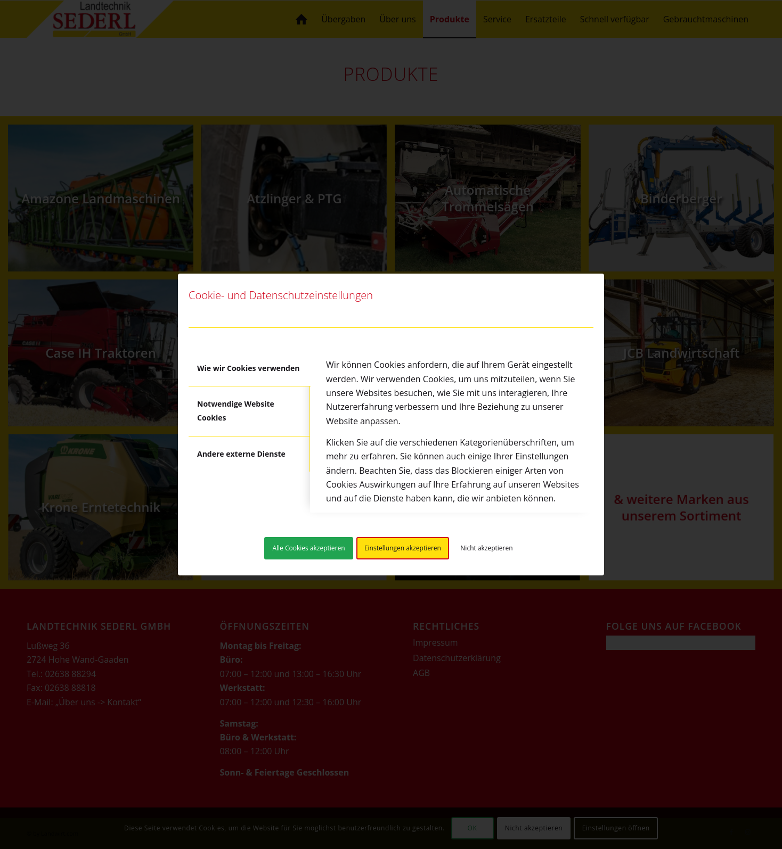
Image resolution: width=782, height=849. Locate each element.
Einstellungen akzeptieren (402, 548)
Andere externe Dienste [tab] (241, 454)
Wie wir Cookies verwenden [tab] (248, 368)
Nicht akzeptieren (486, 548)
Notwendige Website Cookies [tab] (235, 411)
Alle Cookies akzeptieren (308, 548)
